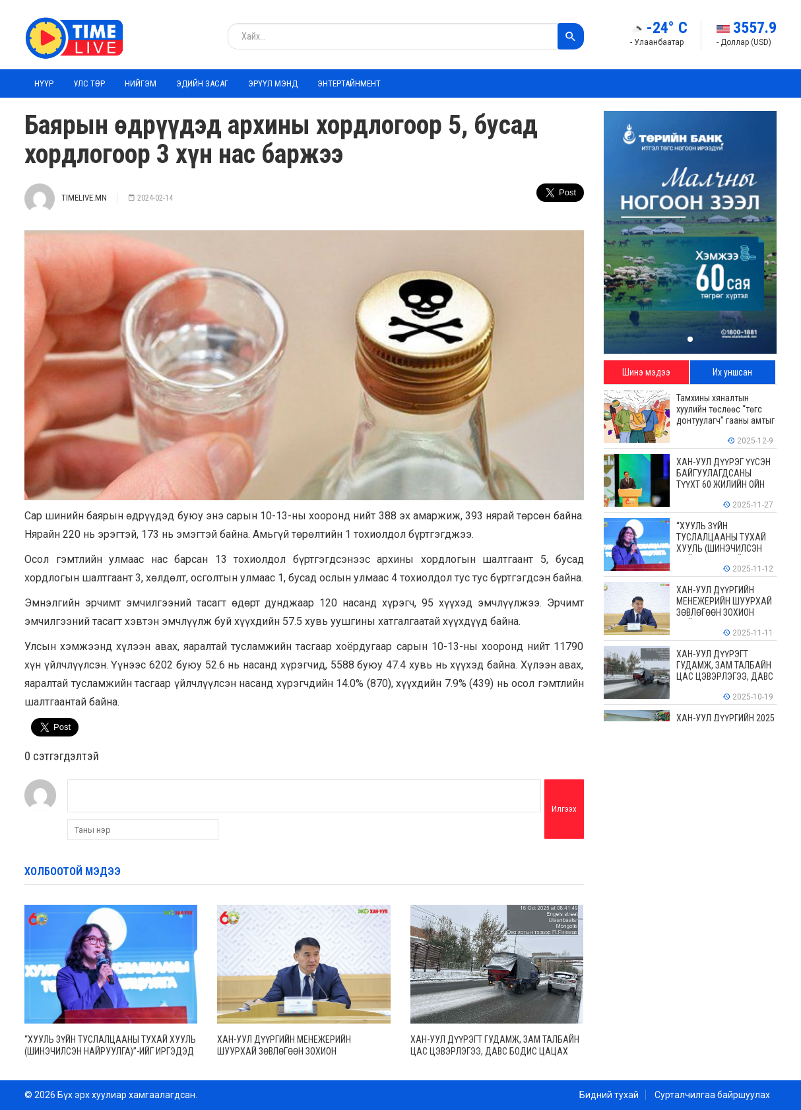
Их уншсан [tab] (732, 372)
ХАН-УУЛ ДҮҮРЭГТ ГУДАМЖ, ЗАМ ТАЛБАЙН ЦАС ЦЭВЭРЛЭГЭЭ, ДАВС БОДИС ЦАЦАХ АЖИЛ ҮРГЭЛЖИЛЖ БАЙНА (494, 1051)
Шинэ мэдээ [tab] (646, 372)
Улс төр (89, 83)
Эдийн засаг (202, 83)
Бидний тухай (609, 1095)
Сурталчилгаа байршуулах (712, 1095)
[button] (690, 339)
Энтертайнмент (349, 83)
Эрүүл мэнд (273, 83)
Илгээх (564, 809)
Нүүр (43, 83)
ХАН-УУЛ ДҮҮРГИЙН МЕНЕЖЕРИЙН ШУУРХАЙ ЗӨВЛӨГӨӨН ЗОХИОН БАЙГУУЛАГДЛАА (284, 1051)
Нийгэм (140, 83)
